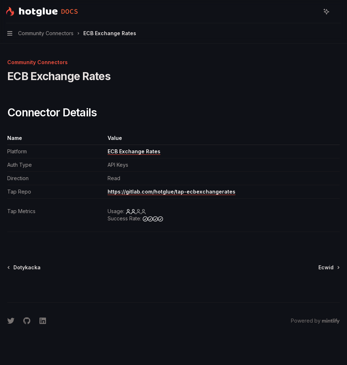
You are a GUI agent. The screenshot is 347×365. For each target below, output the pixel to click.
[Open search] (313, 11)
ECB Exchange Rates (134, 151)
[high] (153, 218)
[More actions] (337, 12)
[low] (136, 211)
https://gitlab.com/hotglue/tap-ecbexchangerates (171, 191)
